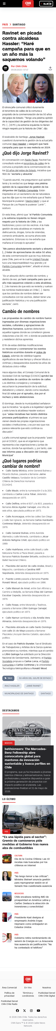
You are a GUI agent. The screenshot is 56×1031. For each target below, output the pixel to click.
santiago (19, 24)
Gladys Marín (32, 201)
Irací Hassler (12, 685)
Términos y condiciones (28, 994)
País (5, 24)
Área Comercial (9, 987)
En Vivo (28, 987)
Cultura (18, 855)
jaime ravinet (33, 685)
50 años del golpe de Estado (21, 170)
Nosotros (46, 987)
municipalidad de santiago (19, 693)
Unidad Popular (40, 259)
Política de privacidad (9, 994)
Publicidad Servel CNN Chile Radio (9, 1003)
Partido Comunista (28, 190)
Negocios (19, 893)
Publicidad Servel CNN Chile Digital (46, 994)
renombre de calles (34, 163)
